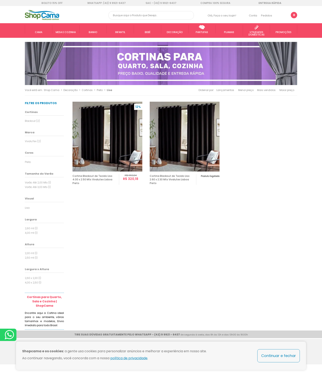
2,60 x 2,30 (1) (33, 278)
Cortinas (87, 90)
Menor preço (246, 90)
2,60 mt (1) (31, 228)
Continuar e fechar (278, 355)
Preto (100, 90)
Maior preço (286, 90)
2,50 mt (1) (31, 257)
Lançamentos (225, 90)
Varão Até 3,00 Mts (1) (38, 187)
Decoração (70, 90)
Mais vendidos (266, 90)
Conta (253, 15)
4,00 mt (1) (31, 233)
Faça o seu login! (225, 15)
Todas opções (62, 161)
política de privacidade (128, 358)
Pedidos (266, 15)
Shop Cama (51, 90)
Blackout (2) (32, 121)
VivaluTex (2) (33, 141)
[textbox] (151, 15)
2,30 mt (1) (31, 253)
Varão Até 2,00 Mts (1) (38, 182)
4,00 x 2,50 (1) (33, 282)
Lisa (109, 90)
